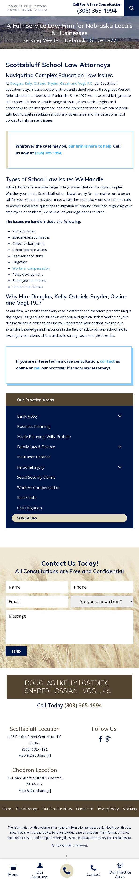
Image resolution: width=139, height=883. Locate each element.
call (37, 368)
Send (16, 656)
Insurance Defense (34, 460)
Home (7, 813)
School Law (27, 522)
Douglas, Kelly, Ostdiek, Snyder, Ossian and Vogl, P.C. (51, 83)
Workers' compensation (31, 268)
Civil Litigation (29, 512)
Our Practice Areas (120, 871)
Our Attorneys (40, 871)
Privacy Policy (108, 813)
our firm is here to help (89, 146)
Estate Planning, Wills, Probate (44, 439)
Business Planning (33, 428)
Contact (93, 871)
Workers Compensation (38, 491)
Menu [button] (13, 871)
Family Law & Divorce (36, 449)
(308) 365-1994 (97, 10)
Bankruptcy (27, 418)
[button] (131, 8)
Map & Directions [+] (35, 760)
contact (108, 361)
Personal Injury (30, 470)
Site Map (130, 813)
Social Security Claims (36, 481)
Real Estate (27, 501)
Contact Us (85, 813)
